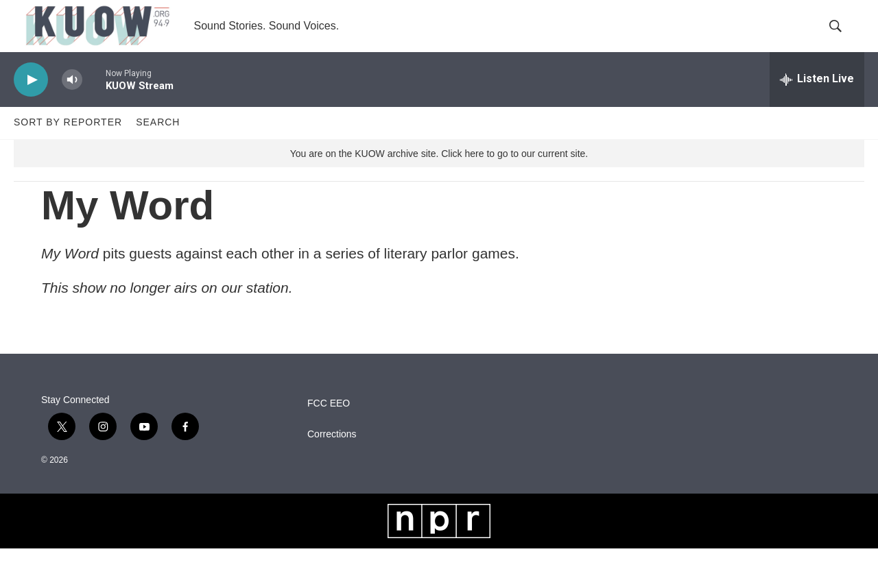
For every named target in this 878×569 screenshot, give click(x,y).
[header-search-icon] (842, 36)
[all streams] (817, 99)
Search (158, 142)
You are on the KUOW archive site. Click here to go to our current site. (439, 173)
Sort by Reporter (68, 142)
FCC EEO (328, 424)
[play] (31, 100)
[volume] (72, 99)
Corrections (332, 455)
